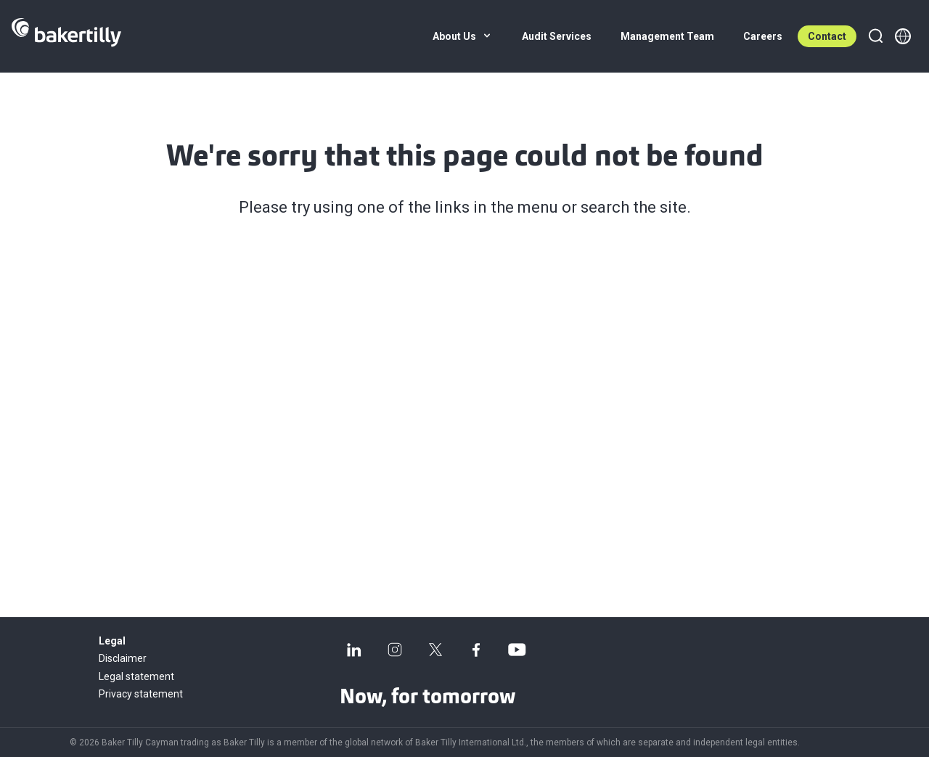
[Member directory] (903, 36)
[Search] (875, 36)
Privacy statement (141, 694)
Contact (827, 36)
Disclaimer (123, 658)
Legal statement (136, 676)
